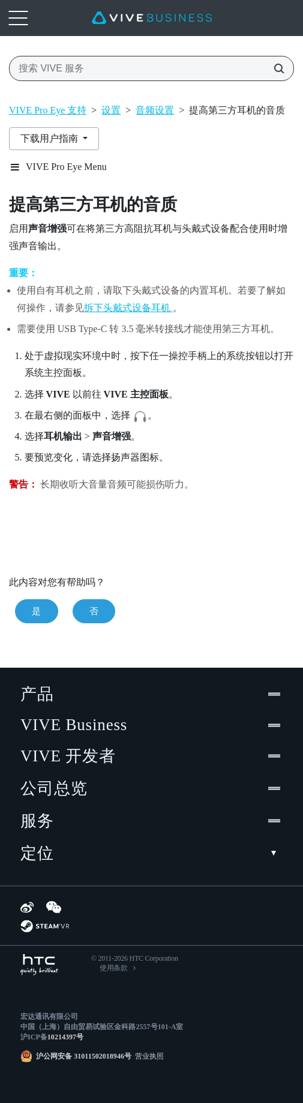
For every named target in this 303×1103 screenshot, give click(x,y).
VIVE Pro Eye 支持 (47, 110)
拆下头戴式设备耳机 (128, 308)
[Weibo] (27, 907)
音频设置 (155, 110)
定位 (151, 853)
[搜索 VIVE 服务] (275, 68)
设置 (111, 110)
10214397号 (65, 1037)
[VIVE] (152, 18)
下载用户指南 (50, 138)
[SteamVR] (44, 926)
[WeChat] (53, 907)
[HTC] (39, 964)
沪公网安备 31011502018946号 (83, 1056)
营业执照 (147, 1056)
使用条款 (114, 968)
